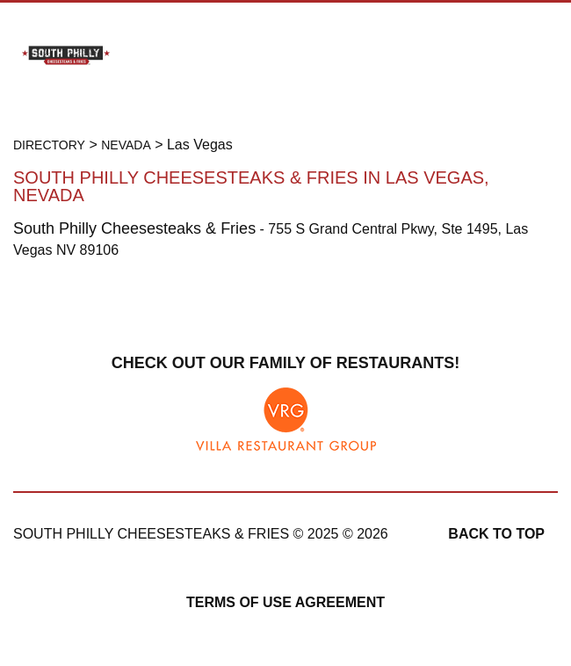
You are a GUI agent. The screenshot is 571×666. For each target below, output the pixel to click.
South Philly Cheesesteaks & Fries (134, 228)
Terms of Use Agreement (285, 602)
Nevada (126, 145)
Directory (49, 145)
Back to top (496, 533)
